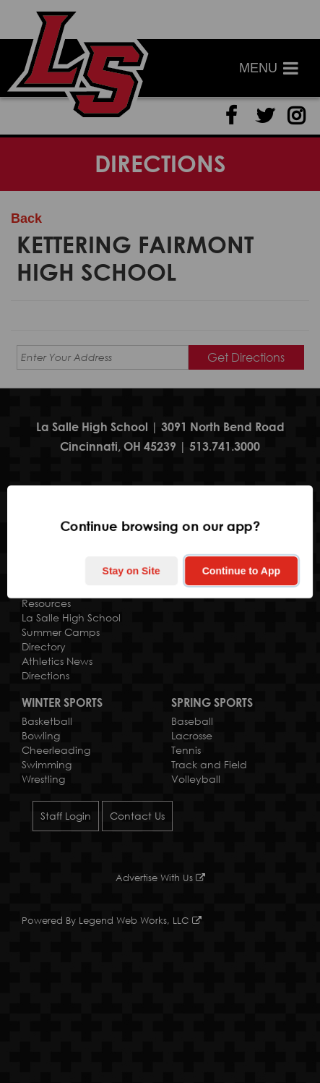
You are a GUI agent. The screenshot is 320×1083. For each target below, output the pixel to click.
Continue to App (241, 571)
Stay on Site (131, 571)
